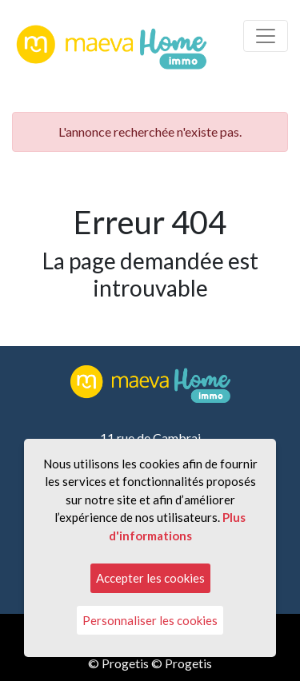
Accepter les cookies (150, 578)
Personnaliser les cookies (150, 620)
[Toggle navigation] (265, 36)
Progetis (125, 663)
